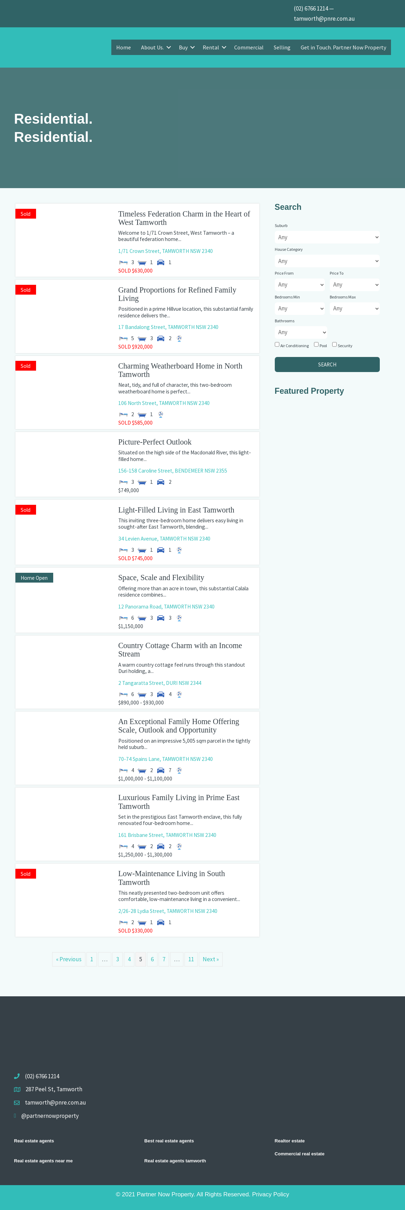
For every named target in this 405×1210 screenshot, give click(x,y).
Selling (282, 47)
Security (345, 345)
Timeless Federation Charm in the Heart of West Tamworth (184, 218)
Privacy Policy (270, 1194)
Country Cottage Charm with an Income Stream (180, 649)
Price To (336, 273)
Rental (211, 47)
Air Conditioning (294, 345)
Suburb (281, 225)
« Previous (69, 959)
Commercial (249, 47)
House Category (289, 249)
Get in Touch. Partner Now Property (343, 47)
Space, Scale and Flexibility (161, 577)
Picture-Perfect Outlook (155, 442)
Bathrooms (284, 320)
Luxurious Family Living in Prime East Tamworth (179, 801)
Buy (183, 47)
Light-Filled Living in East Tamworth (176, 510)
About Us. (152, 47)
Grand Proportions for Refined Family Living (177, 294)
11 (191, 959)
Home (123, 47)
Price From (284, 273)
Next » (211, 959)
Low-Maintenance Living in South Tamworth (171, 877)
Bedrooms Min (287, 297)
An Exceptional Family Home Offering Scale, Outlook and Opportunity (178, 725)
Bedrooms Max (343, 297)
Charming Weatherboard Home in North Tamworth (180, 370)
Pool (323, 345)
